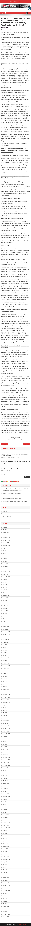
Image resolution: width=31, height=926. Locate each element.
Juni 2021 (5, 678)
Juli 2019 (5, 739)
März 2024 (5, 592)
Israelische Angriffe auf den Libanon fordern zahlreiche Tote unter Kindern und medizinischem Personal (16, 489)
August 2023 (5, 610)
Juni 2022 (5, 647)
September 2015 (6, 859)
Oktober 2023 (6, 605)
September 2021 (6, 671)
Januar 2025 (5, 566)
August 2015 (5, 861)
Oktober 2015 (6, 856)
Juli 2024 (5, 582)
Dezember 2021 (6, 663)
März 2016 (5, 843)
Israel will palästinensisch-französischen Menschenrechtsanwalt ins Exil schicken (5, 444)
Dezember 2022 (6, 631)
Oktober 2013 (6, 916)
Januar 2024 (5, 597)
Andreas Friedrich (15, 457)
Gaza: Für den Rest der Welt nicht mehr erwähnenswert (15, 496)
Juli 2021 (5, 676)
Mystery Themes (22, 924)
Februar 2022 (6, 657)
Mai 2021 (5, 681)
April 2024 (5, 589)
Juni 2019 (5, 741)
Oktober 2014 (6, 888)
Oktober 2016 (6, 825)
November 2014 (6, 885)
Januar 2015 (5, 880)
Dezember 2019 (6, 725)
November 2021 (6, 665)
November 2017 (6, 791)
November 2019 (6, 728)
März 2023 (5, 624)
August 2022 (5, 642)
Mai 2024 (5, 587)
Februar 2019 (6, 752)
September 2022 (6, 639)
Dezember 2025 (6, 537)
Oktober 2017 (6, 793)
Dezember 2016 (6, 820)
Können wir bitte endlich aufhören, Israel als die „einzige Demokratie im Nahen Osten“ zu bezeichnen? (15, 502)
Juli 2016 (5, 833)
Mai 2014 (5, 898)
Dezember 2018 (6, 757)
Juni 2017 (5, 804)
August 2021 (5, 673)
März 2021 (5, 686)
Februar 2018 (6, 783)
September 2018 (6, 765)
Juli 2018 (5, 770)
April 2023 (5, 621)
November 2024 (6, 571)
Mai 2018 (5, 775)
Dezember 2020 (6, 694)
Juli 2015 (5, 864)
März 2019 (5, 749)
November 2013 (6, 914)
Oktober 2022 (6, 637)
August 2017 (5, 799)
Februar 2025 (6, 563)
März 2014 (5, 903)
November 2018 (6, 759)
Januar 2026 (5, 535)
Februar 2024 (6, 595)
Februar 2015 (6, 877)
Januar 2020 (5, 723)
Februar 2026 (6, 532)
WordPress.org (6, 519)
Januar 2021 (5, 692)
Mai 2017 (5, 807)
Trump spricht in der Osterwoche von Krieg (12, 498)
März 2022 (5, 655)
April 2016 (5, 841)
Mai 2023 (5, 618)
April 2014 (5, 901)
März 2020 (5, 718)
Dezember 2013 (6, 911)
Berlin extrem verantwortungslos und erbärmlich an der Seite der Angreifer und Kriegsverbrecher (15, 462)
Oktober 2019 (6, 731)
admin (13, 29)
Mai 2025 (5, 556)
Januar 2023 (5, 629)
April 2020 (5, 715)
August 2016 (5, 830)
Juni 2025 (5, 553)
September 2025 (6, 545)
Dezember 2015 (6, 851)
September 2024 (6, 576)
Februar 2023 (6, 626)
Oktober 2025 (6, 542)
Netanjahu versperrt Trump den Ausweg (12, 493)
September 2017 (6, 796)
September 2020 (6, 702)
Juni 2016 (5, 835)
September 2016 (6, 827)
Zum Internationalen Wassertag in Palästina (11, 468)
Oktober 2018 (6, 762)
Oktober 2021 (6, 668)
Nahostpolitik (4, 27)
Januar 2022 (5, 660)
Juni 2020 (5, 710)
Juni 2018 (5, 773)
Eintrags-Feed (6, 513)
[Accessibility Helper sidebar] (29, 8)
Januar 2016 (5, 848)
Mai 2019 (5, 744)
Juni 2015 (5, 867)
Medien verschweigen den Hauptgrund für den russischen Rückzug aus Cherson (14, 455)
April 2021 (5, 684)
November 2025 (6, 540)
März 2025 (5, 561)
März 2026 (5, 529)
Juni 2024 (5, 584)
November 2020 (6, 697)
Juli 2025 (5, 550)
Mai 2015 (5, 869)
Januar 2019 (5, 754)
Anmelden (5, 511)
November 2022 (6, 634)
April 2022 (5, 652)
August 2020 (5, 705)
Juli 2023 (5, 613)
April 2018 (5, 778)
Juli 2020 (5, 707)
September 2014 (6, 890)
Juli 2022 (5, 644)
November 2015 (6, 854)
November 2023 (6, 603)
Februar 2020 (6, 720)
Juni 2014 (5, 895)
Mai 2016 (5, 838)
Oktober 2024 (6, 574)
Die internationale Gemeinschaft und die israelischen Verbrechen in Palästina (27, 444)
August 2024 (5, 579)
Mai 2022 (5, 650)
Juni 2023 (5, 616)
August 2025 (5, 548)
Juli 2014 (5, 893)
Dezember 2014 (6, 882)
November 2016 (6, 822)
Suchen (3, 474)
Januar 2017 (5, 817)
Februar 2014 (6, 906)
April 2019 (5, 746)
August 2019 (5, 736)
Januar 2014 (5, 909)
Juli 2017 (5, 801)
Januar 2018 (5, 786)
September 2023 (6, 608)
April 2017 (5, 809)
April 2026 (5, 527)
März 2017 (5, 812)
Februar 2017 (6, 814)
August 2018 (5, 767)
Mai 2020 (5, 712)
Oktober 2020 (6, 699)
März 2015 (5, 875)
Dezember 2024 (6, 569)
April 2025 (5, 558)
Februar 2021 (6, 689)
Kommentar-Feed (7, 516)
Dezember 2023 (6, 600)
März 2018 (5, 780)
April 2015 (5, 872)
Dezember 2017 (6, 788)
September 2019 (6, 733)
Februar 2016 (6, 846)
